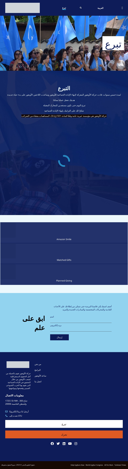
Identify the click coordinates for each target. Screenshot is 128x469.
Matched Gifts (64, 259)
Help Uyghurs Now (77, 465)
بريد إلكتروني (55, 325)
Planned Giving (64, 280)
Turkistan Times (120, 465)
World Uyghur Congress (94, 465)
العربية (100, 7)
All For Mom (108, 465)
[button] (80, 7)
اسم (52, 317)
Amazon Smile (64, 239)
